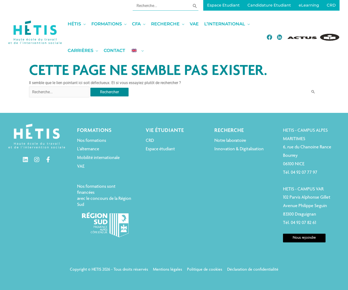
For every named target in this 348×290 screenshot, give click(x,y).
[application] (83, 24)
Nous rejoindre (304, 238)
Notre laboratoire (230, 140)
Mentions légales (167, 270)
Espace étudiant (160, 149)
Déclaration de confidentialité (252, 270)
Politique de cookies (204, 270)
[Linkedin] (25, 159)
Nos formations (91, 140)
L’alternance (88, 149)
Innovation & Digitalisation (239, 149)
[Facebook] (48, 159)
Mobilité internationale (98, 158)
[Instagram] (37, 159)
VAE (81, 166)
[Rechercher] (194, 5)
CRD (150, 140)
